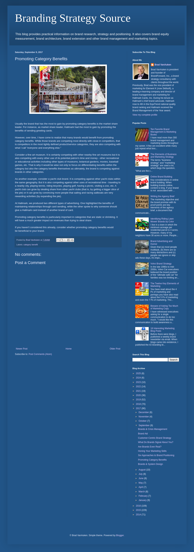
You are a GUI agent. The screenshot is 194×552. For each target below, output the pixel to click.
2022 (139, 386)
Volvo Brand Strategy (161, 263)
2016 (139, 506)
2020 (139, 395)
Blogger (120, 535)
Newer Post (21, 348)
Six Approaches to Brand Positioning (156, 455)
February (143, 496)
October (143, 421)
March (142, 491)
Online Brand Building (161, 176)
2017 (139, 408)
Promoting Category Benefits (152, 460)
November (144, 416)
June (141, 478)
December (144, 412)
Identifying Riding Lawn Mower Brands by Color (162, 220)
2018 (139, 404)
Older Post (115, 348)
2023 (139, 382)
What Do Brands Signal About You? (155, 442)
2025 (139, 373)
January (143, 500)
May (141, 483)
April (141, 487)
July (141, 474)
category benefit (31, 244)
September (144, 425)
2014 (139, 514)
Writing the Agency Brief (162, 196)
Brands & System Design (150, 464)
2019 (139, 399)
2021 (139, 391)
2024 (139, 377)
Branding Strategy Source (73, 18)
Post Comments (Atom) (40, 354)
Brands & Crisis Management (152, 429)
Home (69, 348)
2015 (139, 510)
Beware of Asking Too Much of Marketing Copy (164, 307)
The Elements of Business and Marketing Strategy (163, 155)
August (142, 469)
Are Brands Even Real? (149, 446)
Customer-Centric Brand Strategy (154, 438)
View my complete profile (144, 115)
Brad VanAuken (163, 64)
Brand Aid (143, 433)
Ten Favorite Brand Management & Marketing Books (163, 132)
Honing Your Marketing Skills (152, 451)
